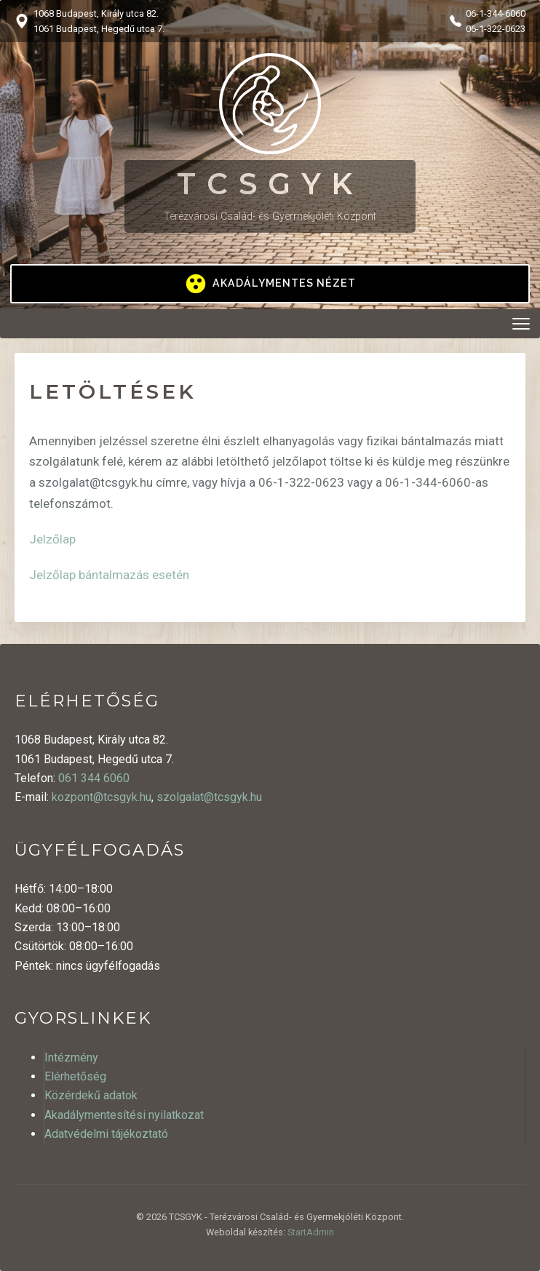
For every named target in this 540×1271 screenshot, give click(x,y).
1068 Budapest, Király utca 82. (96, 13)
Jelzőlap (52, 539)
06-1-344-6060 (495, 13)
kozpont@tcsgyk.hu (101, 797)
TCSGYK (270, 184)
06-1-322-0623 (495, 28)
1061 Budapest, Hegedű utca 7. (98, 28)
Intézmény (71, 1057)
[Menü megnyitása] (521, 323)
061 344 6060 (94, 778)
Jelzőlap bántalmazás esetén (109, 574)
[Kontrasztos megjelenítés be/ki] (270, 283)
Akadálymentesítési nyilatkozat (124, 1115)
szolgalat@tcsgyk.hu (209, 797)
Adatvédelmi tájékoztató (106, 1134)
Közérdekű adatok (91, 1095)
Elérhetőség (75, 1076)
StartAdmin (310, 1232)
